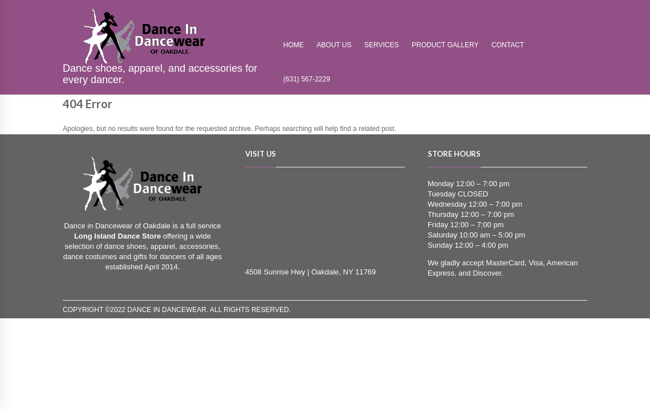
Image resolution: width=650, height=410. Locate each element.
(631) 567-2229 (306, 79)
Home (293, 45)
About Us (333, 45)
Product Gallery (445, 45)
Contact (507, 45)
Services (381, 45)
